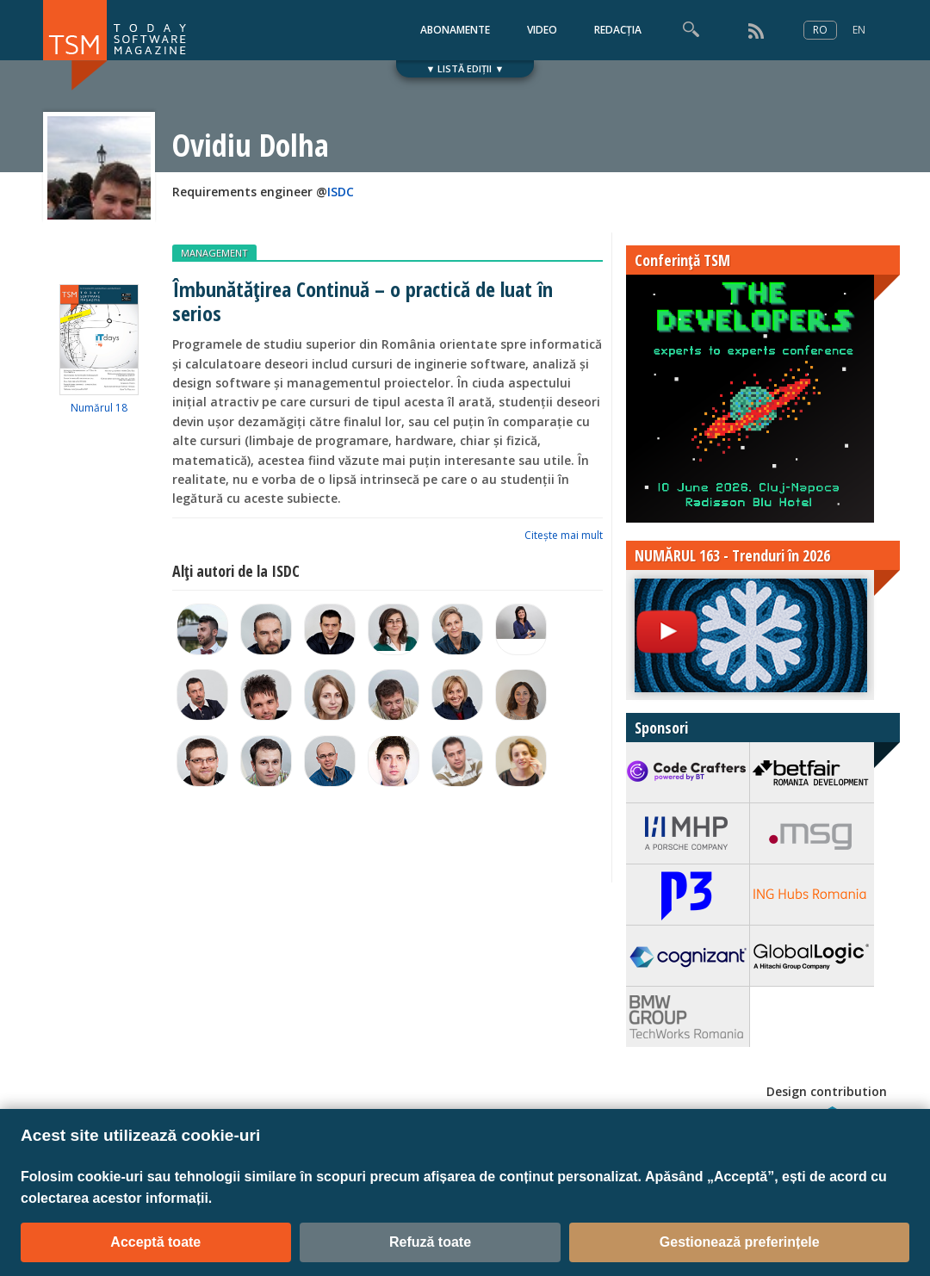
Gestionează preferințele (740, 1242)
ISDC (340, 191)
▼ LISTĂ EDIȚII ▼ (465, 68)
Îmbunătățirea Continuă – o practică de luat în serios (362, 300)
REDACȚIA (618, 29)
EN (858, 29)
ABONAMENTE (455, 29)
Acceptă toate (155, 1242)
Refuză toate (430, 1242)
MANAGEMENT (214, 252)
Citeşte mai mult (563, 535)
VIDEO (542, 29)
